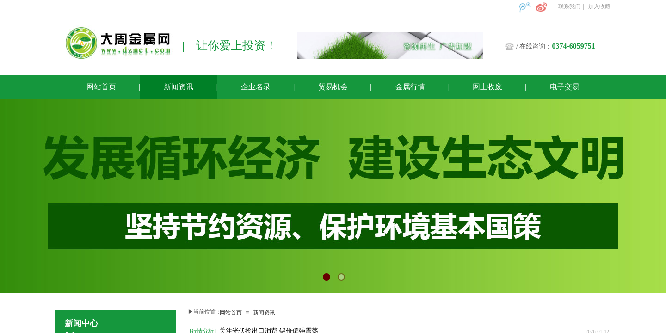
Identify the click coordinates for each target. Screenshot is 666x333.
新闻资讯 (264, 312)
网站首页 (231, 312)
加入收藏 (599, 6)
